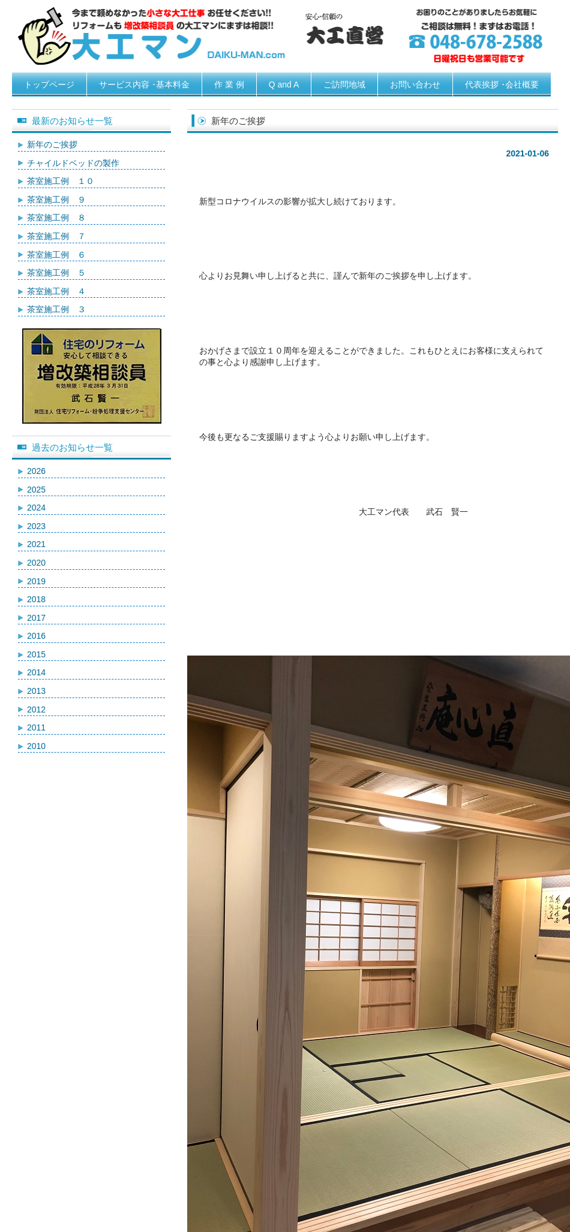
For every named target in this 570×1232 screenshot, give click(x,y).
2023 (36, 526)
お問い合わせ (415, 84)
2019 (36, 581)
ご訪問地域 (344, 84)
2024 (36, 507)
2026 (36, 471)
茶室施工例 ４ (56, 291)
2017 (36, 618)
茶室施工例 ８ (56, 217)
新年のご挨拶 (52, 144)
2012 (36, 709)
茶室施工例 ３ (56, 309)
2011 (36, 727)
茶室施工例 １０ (60, 181)
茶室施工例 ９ (56, 199)
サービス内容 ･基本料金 (144, 84)
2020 (36, 562)
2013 (36, 691)
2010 (36, 746)
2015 (36, 654)
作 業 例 (229, 84)
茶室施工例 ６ (56, 254)
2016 (36, 636)
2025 (36, 489)
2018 (36, 599)
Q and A (284, 84)
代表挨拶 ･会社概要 (502, 84)
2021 (36, 544)
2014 (36, 672)
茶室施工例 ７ (56, 236)
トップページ (49, 84)
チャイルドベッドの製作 (73, 163)
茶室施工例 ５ (56, 272)
